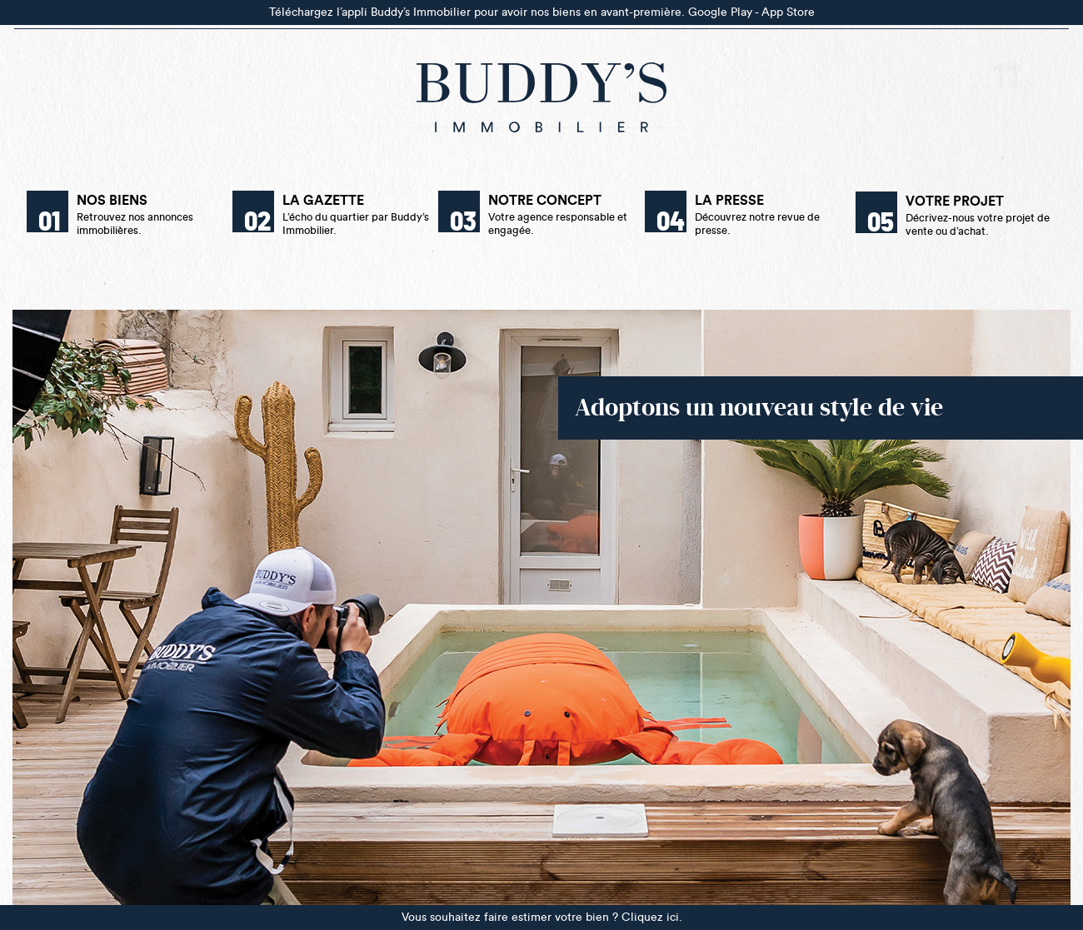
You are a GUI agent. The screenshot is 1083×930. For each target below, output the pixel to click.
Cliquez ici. (651, 917)
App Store (788, 12)
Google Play (720, 12)
